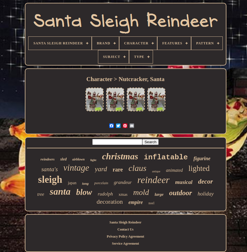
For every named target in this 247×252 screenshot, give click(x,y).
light (93, 160)
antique (156, 171)
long (85, 183)
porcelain (101, 183)
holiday (206, 194)
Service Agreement (125, 244)
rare (118, 169)
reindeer (153, 180)
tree (40, 194)
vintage (76, 168)
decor (205, 181)
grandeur (123, 182)
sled (63, 159)
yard (101, 169)
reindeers (48, 159)
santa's (49, 169)
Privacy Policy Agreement (125, 236)
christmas (120, 156)
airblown (78, 159)
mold (141, 192)
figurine (201, 158)
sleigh (50, 179)
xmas (123, 194)
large (159, 194)
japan (72, 183)
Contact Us (125, 229)
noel (151, 203)
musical (184, 182)
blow (84, 192)
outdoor (180, 193)
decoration (110, 201)
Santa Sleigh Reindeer (125, 222)
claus (137, 168)
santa (60, 191)
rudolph (105, 194)
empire (135, 202)
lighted (199, 168)
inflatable (166, 157)
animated (174, 170)
